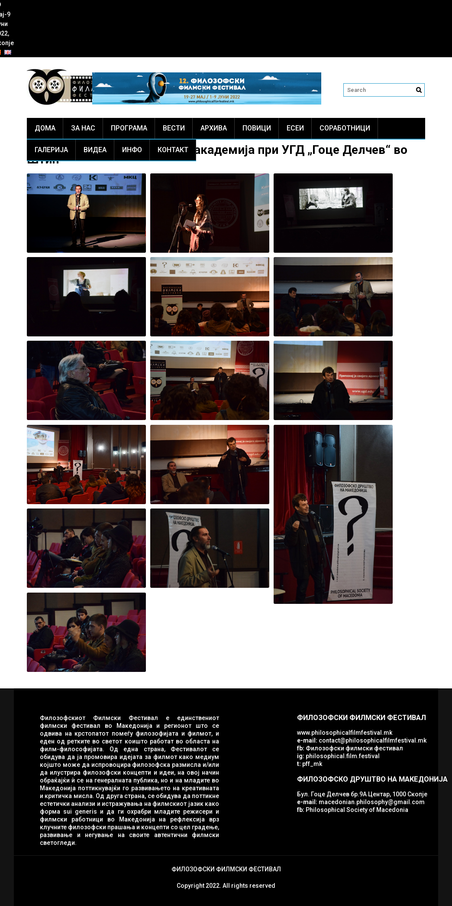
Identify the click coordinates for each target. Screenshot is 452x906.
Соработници (345, 128)
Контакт (173, 150)
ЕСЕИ (295, 128)
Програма (129, 128)
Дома (45, 128)
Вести (174, 128)
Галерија (51, 150)
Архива (213, 128)
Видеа (95, 150)
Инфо (132, 150)
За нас (83, 128)
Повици (256, 128)
